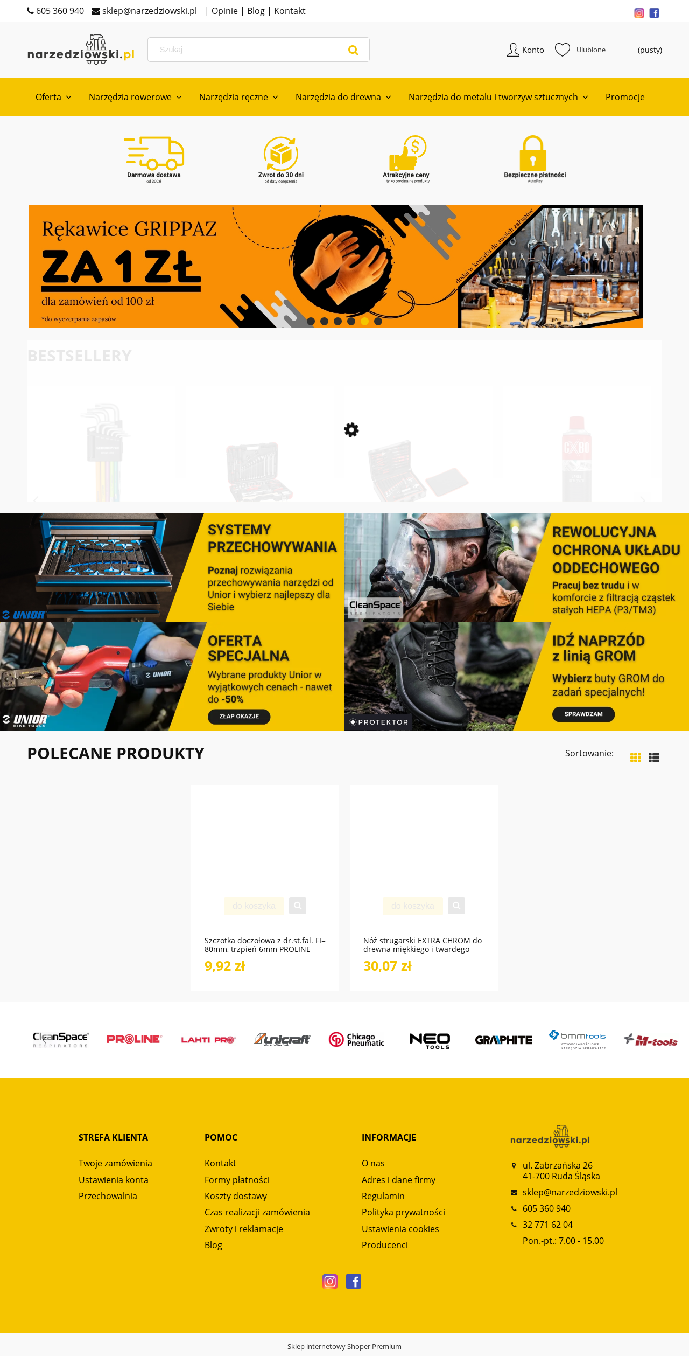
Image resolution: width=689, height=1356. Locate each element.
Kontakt (289, 11)
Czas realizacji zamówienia (257, 1214)
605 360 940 (59, 11)
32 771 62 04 (548, 1227)
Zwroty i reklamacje (244, 1230)
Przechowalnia (108, 1198)
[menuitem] (53, 99)
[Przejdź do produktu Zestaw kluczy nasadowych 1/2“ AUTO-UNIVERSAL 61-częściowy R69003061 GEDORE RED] (259, 493)
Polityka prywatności (403, 1214)
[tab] (311, 323)
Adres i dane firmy (398, 1181)
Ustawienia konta (114, 1181)
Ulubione (580, 50)
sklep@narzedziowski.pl (148, 11)
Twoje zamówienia (115, 1165)
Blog (255, 11)
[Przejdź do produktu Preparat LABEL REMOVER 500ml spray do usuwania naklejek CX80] (577, 493)
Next (642, 502)
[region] (344, 268)
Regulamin (383, 1198)
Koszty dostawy (236, 1198)
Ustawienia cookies (400, 1230)
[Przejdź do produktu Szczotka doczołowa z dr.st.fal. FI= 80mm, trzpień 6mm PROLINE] (265, 868)
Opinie (223, 11)
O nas (373, 1165)
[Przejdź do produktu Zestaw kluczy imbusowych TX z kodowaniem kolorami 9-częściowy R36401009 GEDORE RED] (100, 493)
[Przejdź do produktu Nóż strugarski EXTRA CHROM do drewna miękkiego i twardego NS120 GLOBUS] (423, 868)
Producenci (385, 1247)
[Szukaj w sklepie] (260, 50)
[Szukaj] (354, 50)
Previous (35, 502)
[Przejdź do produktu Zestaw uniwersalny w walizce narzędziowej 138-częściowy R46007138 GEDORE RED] (418, 493)
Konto (533, 50)
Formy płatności (237, 1181)
